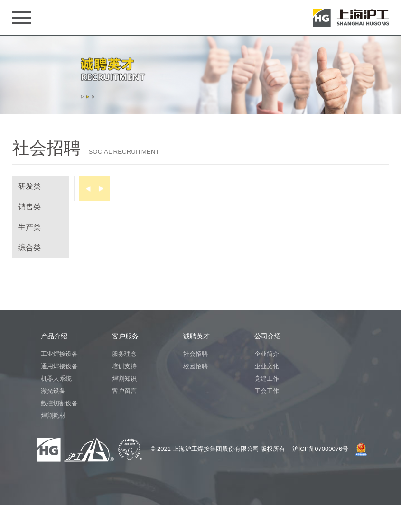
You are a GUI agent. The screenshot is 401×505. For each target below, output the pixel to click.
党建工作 (266, 378)
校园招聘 (195, 366)
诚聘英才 (196, 336)
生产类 (29, 227)
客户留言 (124, 390)
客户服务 (125, 336)
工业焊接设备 (59, 353)
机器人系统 (56, 378)
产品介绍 (54, 336)
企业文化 (266, 366)
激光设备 (53, 390)
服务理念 (124, 353)
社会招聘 (195, 353)
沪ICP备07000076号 (320, 448)
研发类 (29, 186)
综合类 (29, 247)
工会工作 (266, 390)
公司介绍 (267, 336)
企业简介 (266, 353)
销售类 (29, 207)
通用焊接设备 (59, 366)
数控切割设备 (59, 403)
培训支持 (124, 366)
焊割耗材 (53, 415)
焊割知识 (124, 378)
